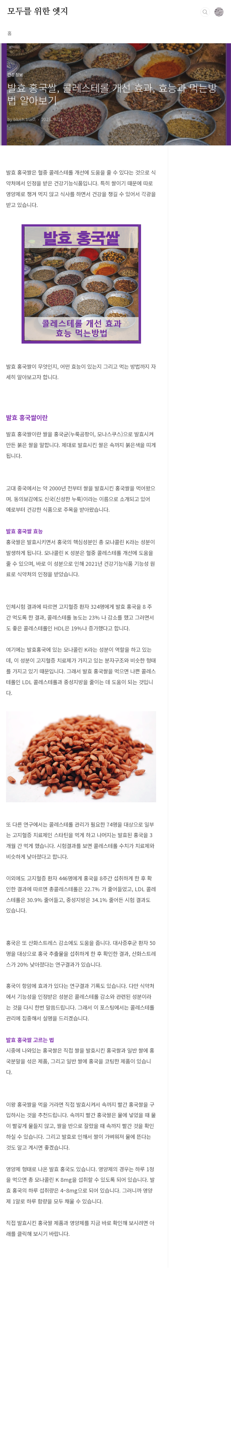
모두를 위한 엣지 (37, 12)
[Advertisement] (81, 969)
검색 (205, 12)
